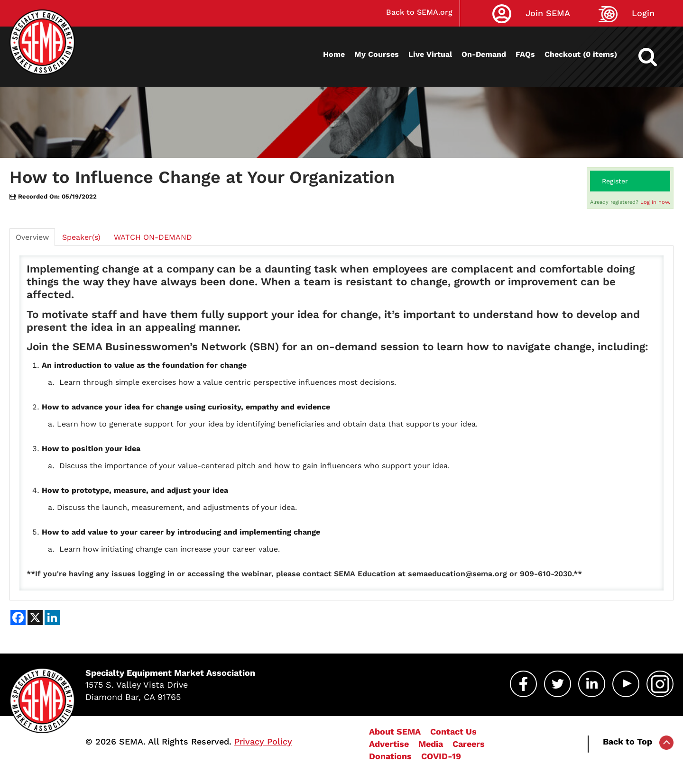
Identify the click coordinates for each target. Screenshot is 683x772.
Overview (32, 237)
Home (334, 54)
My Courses (376, 54)
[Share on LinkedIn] (52, 617)
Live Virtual (430, 54)
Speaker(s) (81, 237)
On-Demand (483, 54)
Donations (390, 756)
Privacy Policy (263, 741)
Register (615, 181)
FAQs (525, 54)
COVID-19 (441, 756)
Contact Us (453, 731)
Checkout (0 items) (581, 54)
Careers (468, 744)
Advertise (389, 744)
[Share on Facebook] (18, 617)
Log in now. (655, 202)
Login (643, 13)
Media (430, 744)
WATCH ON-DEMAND (153, 237)
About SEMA (395, 731)
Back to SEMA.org (419, 12)
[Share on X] (35, 617)
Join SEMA (548, 13)
